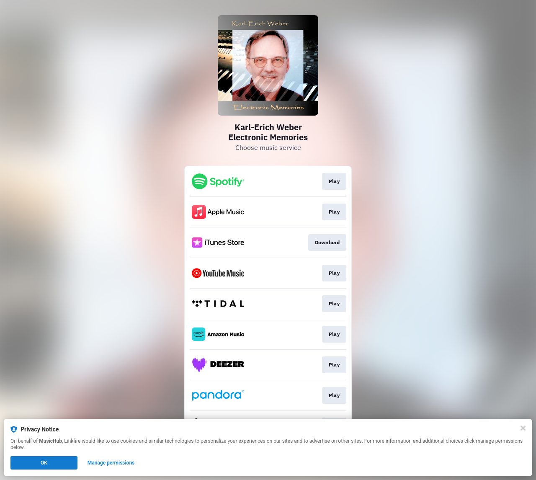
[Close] (523, 428)
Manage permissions (111, 463)
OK (44, 463)
